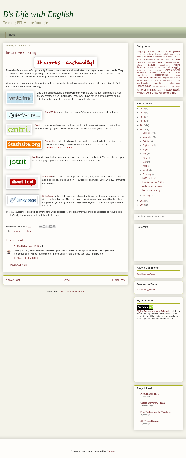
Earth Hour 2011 (150, 178)
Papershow (141, 72)
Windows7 (141, 93)
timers (171, 86)
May (145, 162)
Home (12, 34)
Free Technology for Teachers (155, 412)
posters (177, 72)
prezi (178, 75)
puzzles (140, 80)
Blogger (110, 451)
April (145, 166)
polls (169, 72)
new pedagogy (155, 70)
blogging (141, 51)
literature (141, 67)
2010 (142, 201)
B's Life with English (38, 14)
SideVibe (177, 80)
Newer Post (13, 280)
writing (173, 93)
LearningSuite (165, 65)
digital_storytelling (170, 54)
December (148, 133)
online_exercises (172, 70)
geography (148, 59)
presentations (161, 75)
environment (160, 57)
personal (152, 72)
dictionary (158, 54)
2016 (142, 108)
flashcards (176, 57)
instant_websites (22, 231)
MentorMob (151, 67)
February (147, 174)
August (146, 149)
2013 (142, 121)
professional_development (149, 77)
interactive (141, 65)
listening (176, 65)
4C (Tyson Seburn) (149, 421)
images (160, 62)
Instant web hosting (151, 190)
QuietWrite (50, 112)
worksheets (164, 93)
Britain (151, 52)
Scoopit (163, 80)
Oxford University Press (152, 403)
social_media (142, 83)
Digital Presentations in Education (154, 311)
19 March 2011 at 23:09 (26, 258)
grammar (165, 59)
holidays (141, 62)
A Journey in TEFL (149, 394)
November (148, 137)
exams (169, 57)
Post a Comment (18, 264)
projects (166, 78)
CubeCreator (141, 54)
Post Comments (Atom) (72, 291)
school (155, 80)
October (147, 141)
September (148, 145)
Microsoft (161, 67)
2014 (142, 117)
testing (156, 86)
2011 (142, 129)
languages (152, 65)
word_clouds (152, 93)
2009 (142, 205)
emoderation (148, 57)
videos (140, 90)
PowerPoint (141, 75)
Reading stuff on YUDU (153, 182)
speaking (159, 83)
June (145, 158)
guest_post (175, 59)
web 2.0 (161, 90)
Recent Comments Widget (146, 274)
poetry (162, 72)
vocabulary (150, 89)
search (170, 80)
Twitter (177, 86)
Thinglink (163, 86)
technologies (144, 85)
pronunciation (175, 78)
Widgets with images (152, 186)
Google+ (157, 59)
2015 (142, 113)
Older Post (118, 280)
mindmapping (174, 67)
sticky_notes (175, 83)
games (139, 59)
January (147, 195)
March (146, 170)
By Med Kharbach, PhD (26, 246)
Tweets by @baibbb (146, 289)
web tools (172, 89)
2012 (142, 125)
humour (151, 62)
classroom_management (168, 51)
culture (150, 54)
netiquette (141, 70)
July (145, 153)
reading (147, 80)
